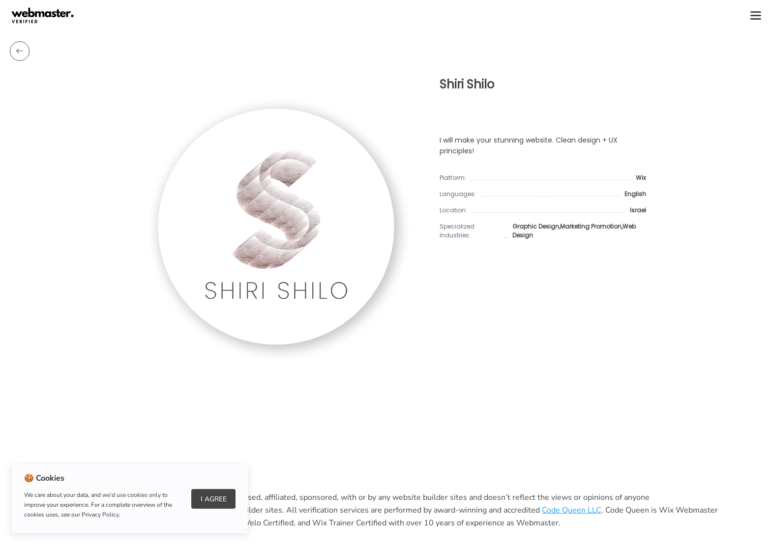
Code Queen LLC (571, 510)
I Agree (214, 499)
